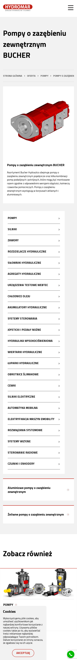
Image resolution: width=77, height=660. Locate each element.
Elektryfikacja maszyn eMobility (31, 419)
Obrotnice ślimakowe (23, 374)
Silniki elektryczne (21, 397)
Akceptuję (23, 653)
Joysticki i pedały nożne (24, 330)
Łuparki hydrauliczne (23, 363)
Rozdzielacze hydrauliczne (27, 251)
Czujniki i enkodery (21, 464)
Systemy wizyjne (19, 441)
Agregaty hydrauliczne (24, 274)
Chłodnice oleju (19, 296)
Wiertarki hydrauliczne (25, 352)
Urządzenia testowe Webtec (28, 285)
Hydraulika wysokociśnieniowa (30, 341)
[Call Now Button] (70, 654)
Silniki (12, 229)
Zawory (13, 240)
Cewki (12, 385)
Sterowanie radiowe (23, 452)
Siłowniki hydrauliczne (24, 263)
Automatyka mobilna (23, 408)
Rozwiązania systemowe (25, 430)
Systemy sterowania (22, 318)
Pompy (12, 218)
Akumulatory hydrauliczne (27, 307)
